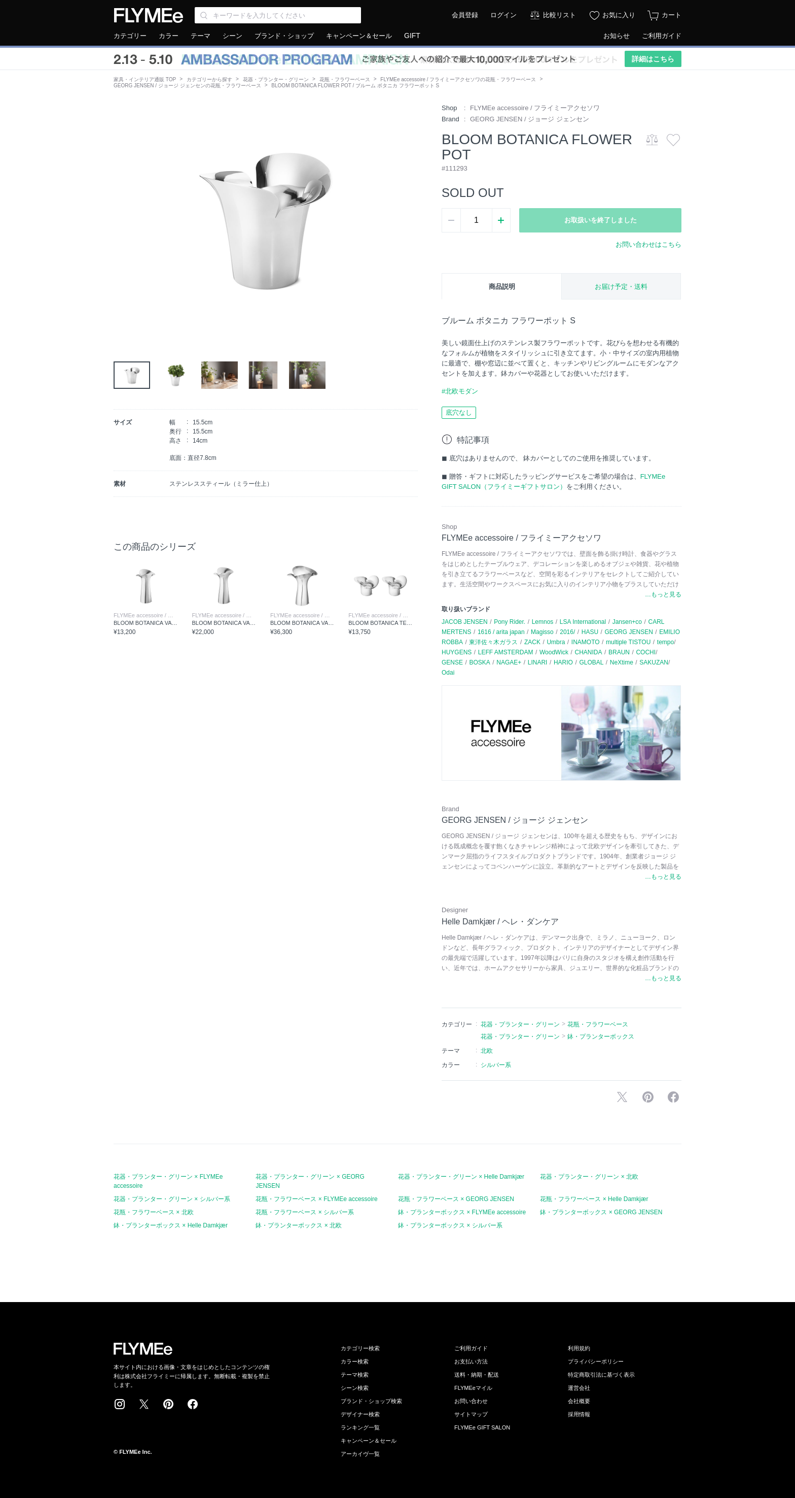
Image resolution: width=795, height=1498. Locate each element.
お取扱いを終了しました (600, 220)
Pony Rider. (509, 621)
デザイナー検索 (360, 1414)
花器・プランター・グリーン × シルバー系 (172, 1199)
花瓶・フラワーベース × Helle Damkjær (594, 1199)
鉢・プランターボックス (600, 1036)
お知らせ (616, 36)
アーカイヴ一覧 (360, 1454)
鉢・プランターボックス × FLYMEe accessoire (462, 1212)
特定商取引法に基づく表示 (601, 1375)
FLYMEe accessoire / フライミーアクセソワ (535, 108)
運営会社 (579, 1388)
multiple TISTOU (628, 642)
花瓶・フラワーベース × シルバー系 (305, 1212)
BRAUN (619, 652)
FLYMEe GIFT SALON (482, 1427)
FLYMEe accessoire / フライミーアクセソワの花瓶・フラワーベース (458, 79)
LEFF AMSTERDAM (505, 652)
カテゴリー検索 (360, 1348)
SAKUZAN (653, 662)
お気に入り (618, 15)
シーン (232, 36)
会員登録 (465, 15)
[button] (122, 218)
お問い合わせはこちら (648, 244)
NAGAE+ (508, 662)
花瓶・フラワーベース (344, 79)
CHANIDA (588, 652)
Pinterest (168, 1404)
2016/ (567, 632)
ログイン (503, 15)
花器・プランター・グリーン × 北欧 (589, 1176)
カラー (168, 36)
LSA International (583, 621)
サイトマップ (471, 1414)
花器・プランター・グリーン (276, 79)
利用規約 (579, 1348)
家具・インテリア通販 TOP (145, 79)
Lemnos (543, 621)
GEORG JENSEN (629, 632)
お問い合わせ (471, 1401)
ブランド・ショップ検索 (371, 1401)
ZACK (532, 642)
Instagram (120, 1404)
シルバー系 (496, 1065)
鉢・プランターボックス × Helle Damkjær (171, 1225)
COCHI (646, 652)
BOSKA (479, 662)
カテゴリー (130, 36)
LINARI (538, 662)
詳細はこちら (653, 59)
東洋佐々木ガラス (493, 642)
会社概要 (579, 1401)
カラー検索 (355, 1361)
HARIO (563, 662)
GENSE (452, 662)
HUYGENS (457, 652)
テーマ (200, 36)
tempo (665, 642)
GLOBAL (591, 662)
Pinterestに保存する (648, 1097)
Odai (448, 672)
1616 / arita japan (501, 632)
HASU (590, 632)
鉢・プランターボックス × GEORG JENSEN (601, 1212)
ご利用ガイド (661, 36)
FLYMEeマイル (473, 1388)
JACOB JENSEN (465, 621)
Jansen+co (627, 621)
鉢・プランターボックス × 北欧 (299, 1225)
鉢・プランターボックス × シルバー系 (450, 1225)
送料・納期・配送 (476, 1375)
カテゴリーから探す (209, 79)
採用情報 (579, 1414)
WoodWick (553, 652)
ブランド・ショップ (284, 36)
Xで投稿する (622, 1097)
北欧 (487, 1050)
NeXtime (621, 662)
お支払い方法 (471, 1361)
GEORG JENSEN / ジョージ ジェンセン (529, 119)
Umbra (556, 642)
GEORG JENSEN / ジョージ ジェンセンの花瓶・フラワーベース (187, 85)
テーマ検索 (355, 1375)
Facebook (193, 1404)
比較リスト (559, 15)
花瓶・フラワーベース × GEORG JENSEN (456, 1199)
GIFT (412, 35)
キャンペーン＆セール (359, 36)
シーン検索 (355, 1388)
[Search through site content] (278, 15)
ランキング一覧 (360, 1427)
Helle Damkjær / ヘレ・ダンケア (500, 921)
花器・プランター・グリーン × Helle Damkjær (461, 1176)
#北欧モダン (460, 391)
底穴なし (459, 412)
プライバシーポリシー (596, 1361)
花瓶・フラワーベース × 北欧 (154, 1212)
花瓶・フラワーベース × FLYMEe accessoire (316, 1199)
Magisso (542, 632)
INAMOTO (585, 642)
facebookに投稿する (673, 1097)
